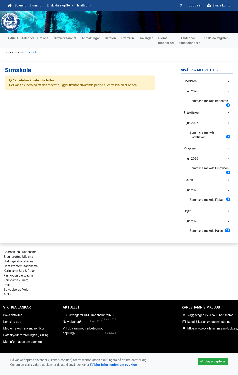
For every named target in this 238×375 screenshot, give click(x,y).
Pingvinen (190, 148)
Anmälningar (91, 38)
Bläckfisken (192, 113)
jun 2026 (192, 91)
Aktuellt (13, 38)
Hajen (187, 211)
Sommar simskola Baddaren (210, 102)
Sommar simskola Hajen (210, 230)
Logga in (195, 5)
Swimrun (127, 38)
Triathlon (82, 5)
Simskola (32, 52)
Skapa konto (218, 5)
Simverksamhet (65, 38)
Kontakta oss (12, 322)
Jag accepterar (212, 361)
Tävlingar (146, 38)
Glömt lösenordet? (166, 40)
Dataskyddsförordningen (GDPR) (25, 335)
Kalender (27, 38)
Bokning (20, 5)
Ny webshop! (72, 322)
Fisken (188, 180)
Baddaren (190, 81)
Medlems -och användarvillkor (23, 328)
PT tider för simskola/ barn (189, 40)
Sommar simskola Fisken (210, 200)
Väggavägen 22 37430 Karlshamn (210, 315)
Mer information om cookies (22, 342)
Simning (35, 5)
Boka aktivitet (12, 315)
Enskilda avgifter (59, 5)
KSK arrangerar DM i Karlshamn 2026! (88, 315)
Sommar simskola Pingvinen (210, 169)
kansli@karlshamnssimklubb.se (209, 322)
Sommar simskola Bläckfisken (210, 135)
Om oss (42, 38)
